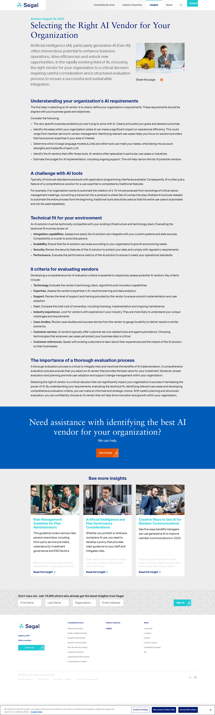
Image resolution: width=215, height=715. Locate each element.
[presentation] (140, 602)
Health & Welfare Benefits (77, 633)
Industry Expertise (132, 5)
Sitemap (68, 679)
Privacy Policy (43, 679)
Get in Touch (109, 453)
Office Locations (24, 640)
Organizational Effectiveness (78, 657)
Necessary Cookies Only (164, 710)
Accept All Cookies (188, 710)
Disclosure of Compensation (87, 679)
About (169, 5)
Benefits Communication (77, 643)
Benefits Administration (76, 638)
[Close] (211, 710)
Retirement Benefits (75, 628)
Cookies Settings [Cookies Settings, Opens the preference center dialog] (140, 710)
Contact (193, 3)
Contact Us (34, 647)
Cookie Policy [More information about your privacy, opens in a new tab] (36, 712)
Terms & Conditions (25, 679)
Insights (154, 5)
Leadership (148, 628)
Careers (147, 638)
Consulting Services (104, 5)
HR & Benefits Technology (77, 647)
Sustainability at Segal (152, 647)
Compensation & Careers (77, 661)
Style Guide (58, 679)
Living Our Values (150, 643)
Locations (147, 633)
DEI (145, 652)
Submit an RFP (24, 636)
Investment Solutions (76, 652)
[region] (107, 710)
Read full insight (44, 572)
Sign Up (183, 602)
